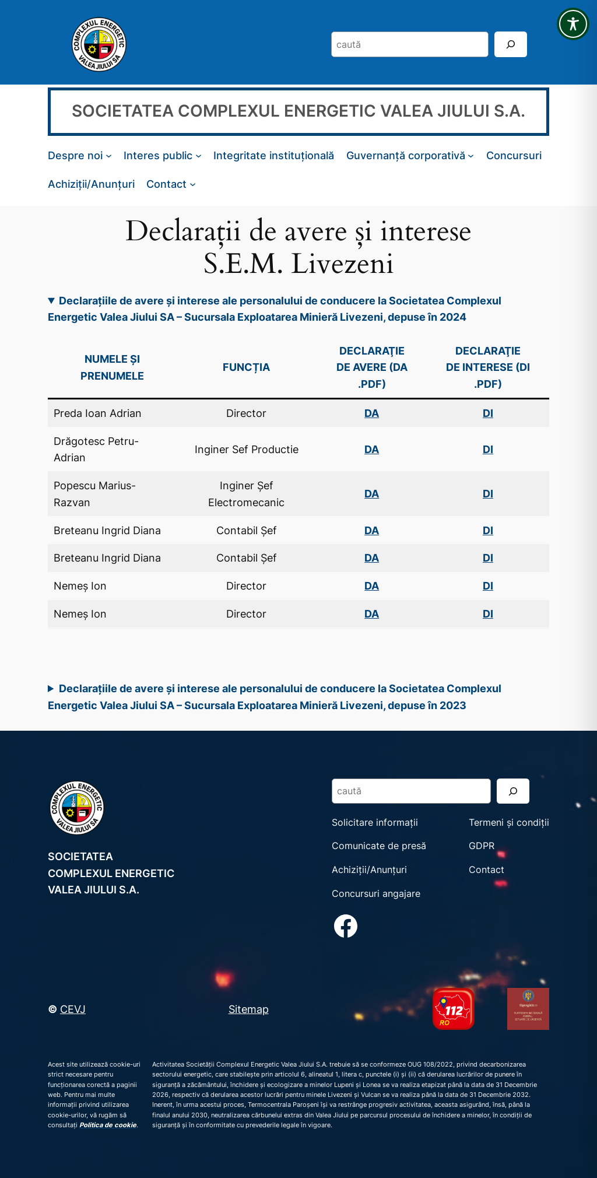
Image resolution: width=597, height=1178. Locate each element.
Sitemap (249, 1008)
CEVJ (73, 1008)
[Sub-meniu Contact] (192, 184)
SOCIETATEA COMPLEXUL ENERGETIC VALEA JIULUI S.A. (298, 111)
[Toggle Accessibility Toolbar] (573, 24)
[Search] (510, 44)
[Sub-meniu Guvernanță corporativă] (471, 155)
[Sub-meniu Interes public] (198, 155)
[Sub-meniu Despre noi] (109, 155)
